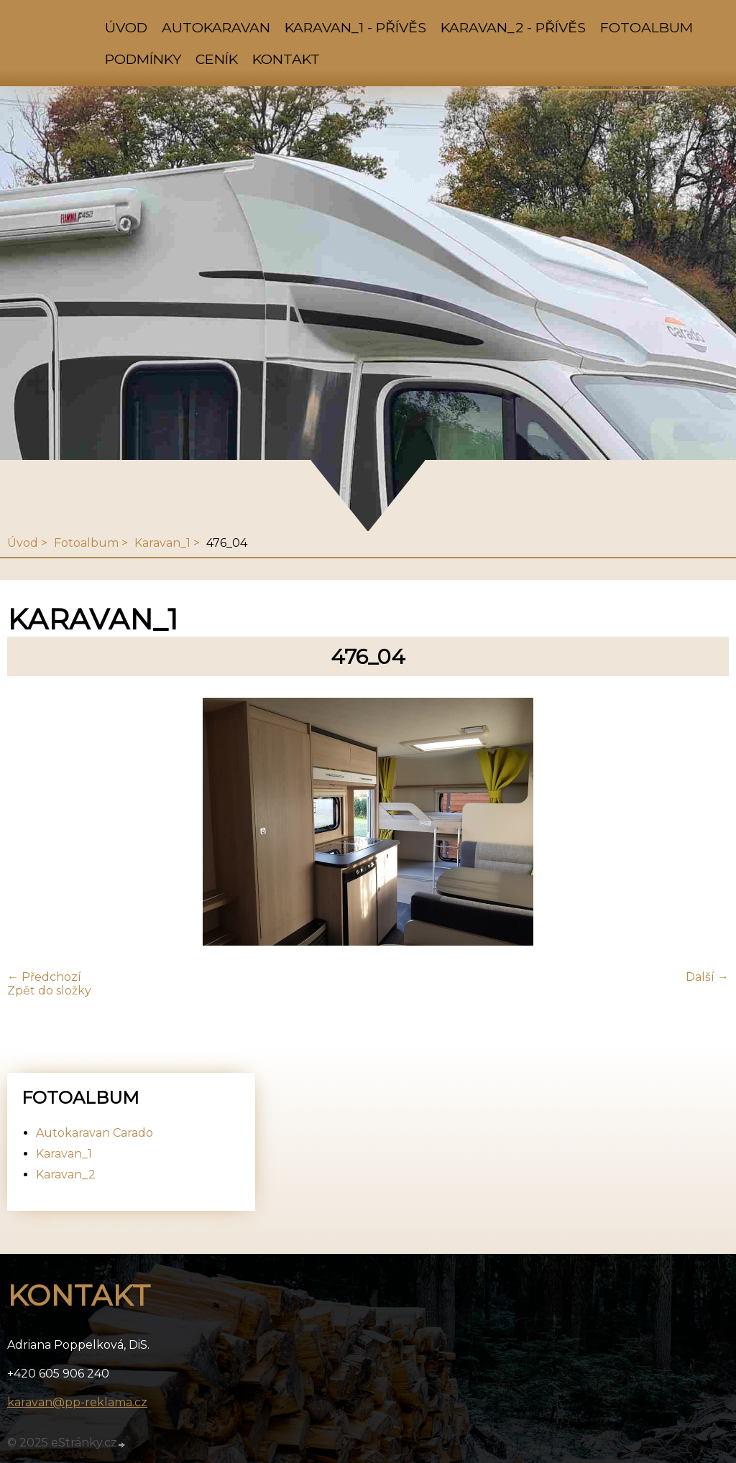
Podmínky (143, 59)
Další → (707, 977)
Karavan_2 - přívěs (513, 27)
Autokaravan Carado (94, 1133)
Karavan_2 (66, 1174)
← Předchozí (44, 977)
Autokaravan (216, 27)
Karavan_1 (162, 543)
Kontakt (286, 59)
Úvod (126, 27)
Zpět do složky (49, 990)
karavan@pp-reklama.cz (77, 1402)
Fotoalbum (646, 27)
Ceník (217, 59)
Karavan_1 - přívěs (355, 27)
